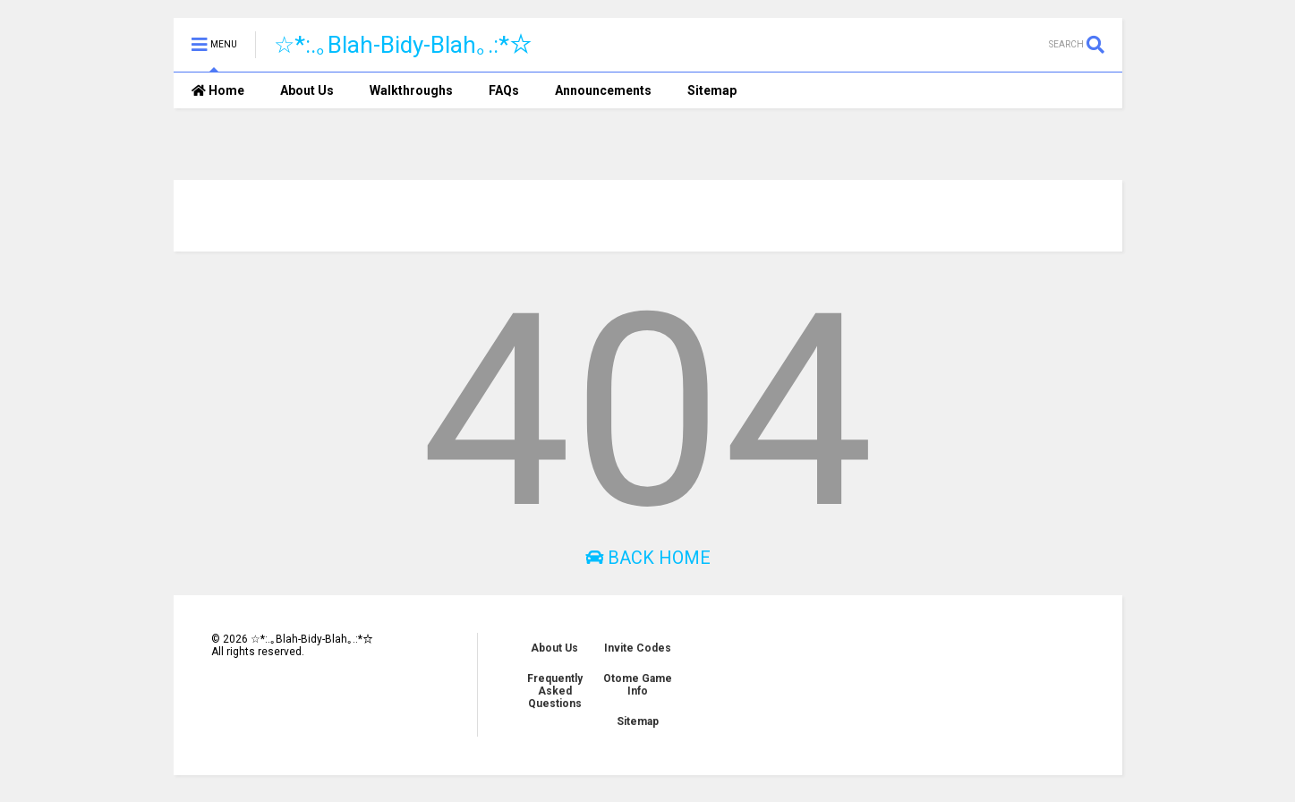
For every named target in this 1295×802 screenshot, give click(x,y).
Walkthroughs (411, 90)
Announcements (603, 90)
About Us (307, 90)
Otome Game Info (637, 684)
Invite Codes (637, 648)
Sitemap (712, 90)
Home (218, 90)
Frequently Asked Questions (555, 691)
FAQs (504, 90)
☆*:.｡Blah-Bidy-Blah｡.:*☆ (403, 44)
